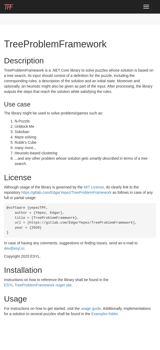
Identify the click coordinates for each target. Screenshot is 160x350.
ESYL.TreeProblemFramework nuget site (38, 285)
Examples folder (104, 314)
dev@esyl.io (14, 248)
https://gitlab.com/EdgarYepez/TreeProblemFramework (66, 192)
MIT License (94, 187)
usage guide (91, 308)
